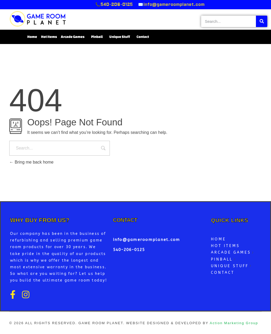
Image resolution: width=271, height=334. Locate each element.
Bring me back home (31, 162)
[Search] (261, 21)
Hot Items (49, 37)
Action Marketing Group (234, 323)
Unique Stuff (121, 36)
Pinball (98, 36)
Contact (143, 37)
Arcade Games (74, 36)
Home (32, 37)
